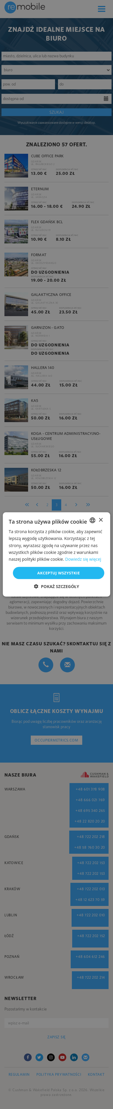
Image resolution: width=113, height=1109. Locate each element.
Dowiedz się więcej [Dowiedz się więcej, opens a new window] (83, 559)
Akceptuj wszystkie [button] (58, 573)
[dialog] (56, 554)
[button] (56, 586)
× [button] (100, 520)
